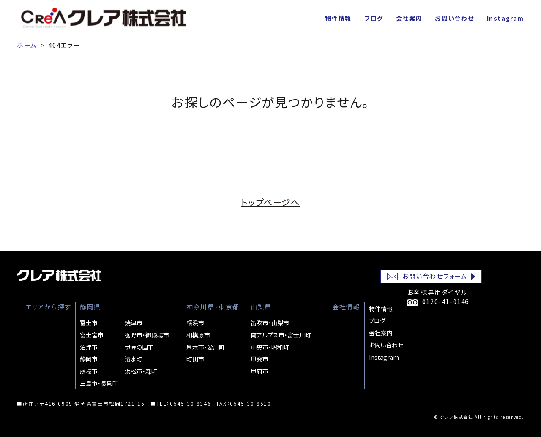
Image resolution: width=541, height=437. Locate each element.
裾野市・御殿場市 (147, 335)
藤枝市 (89, 371)
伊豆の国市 (139, 347)
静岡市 (89, 359)
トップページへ (270, 202)
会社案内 (409, 18)
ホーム (27, 45)
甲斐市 (259, 359)
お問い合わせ (454, 18)
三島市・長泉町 (99, 383)
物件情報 (338, 18)
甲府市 (259, 371)
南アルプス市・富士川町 (281, 335)
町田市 (195, 359)
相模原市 (198, 335)
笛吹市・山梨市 (270, 322)
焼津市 (133, 322)
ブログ (373, 18)
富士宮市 (92, 335)
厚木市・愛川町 (205, 347)
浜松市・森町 (141, 371)
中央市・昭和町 (270, 347)
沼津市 (89, 347)
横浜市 (195, 322)
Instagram (505, 18)
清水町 (133, 359)
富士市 (89, 322)
